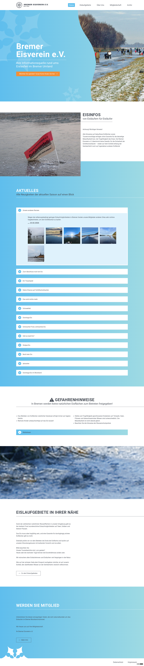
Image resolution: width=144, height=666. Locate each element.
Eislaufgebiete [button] (85, 5)
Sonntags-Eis (25, 317)
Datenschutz (118, 662)
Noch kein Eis (25, 354)
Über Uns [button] (100, 5)
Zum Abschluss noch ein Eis (30, 271)
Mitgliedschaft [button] (115, 5)
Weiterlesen (24, 432)
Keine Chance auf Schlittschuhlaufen (33, 290)
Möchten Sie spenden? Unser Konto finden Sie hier (37, 74)
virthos (138, 664)
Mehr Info (24, 640)
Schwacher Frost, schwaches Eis (32, 326)
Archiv (129, 5)
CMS (141, 664)
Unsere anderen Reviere (28, 210)
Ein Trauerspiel (25, 280)
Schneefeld (24, 308)
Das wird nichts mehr (28, 299)
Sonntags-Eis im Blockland (30, 372)
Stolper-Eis (24, 345)
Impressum (132, 662)
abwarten (23, 363)
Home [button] (71, 5)
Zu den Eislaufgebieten (29, 573)
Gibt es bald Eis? (26, 335)
